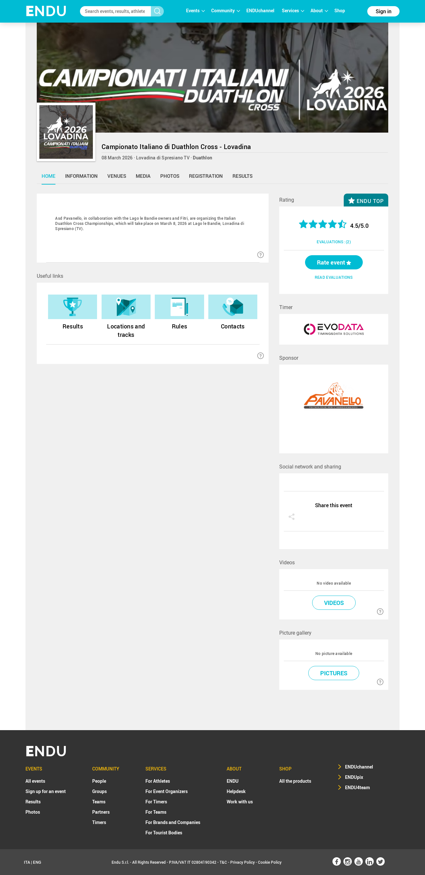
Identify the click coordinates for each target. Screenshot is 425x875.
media (143, 176)
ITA (27, 862)
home (48, 176)
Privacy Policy (242, 862)
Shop (339, 10)
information (81, 176)
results (242, 176)
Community (225, 10)
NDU (46, 11)
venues (116, 176)
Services (293, 10)
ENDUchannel (260, 10)
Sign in (383, 11)
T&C (223, 862)
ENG (37, 862)
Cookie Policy (270, 862)
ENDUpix (354, 777)
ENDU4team (357, 787)
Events (195, 10)
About (319, 10)
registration (206, 176)
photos (169, 176)
